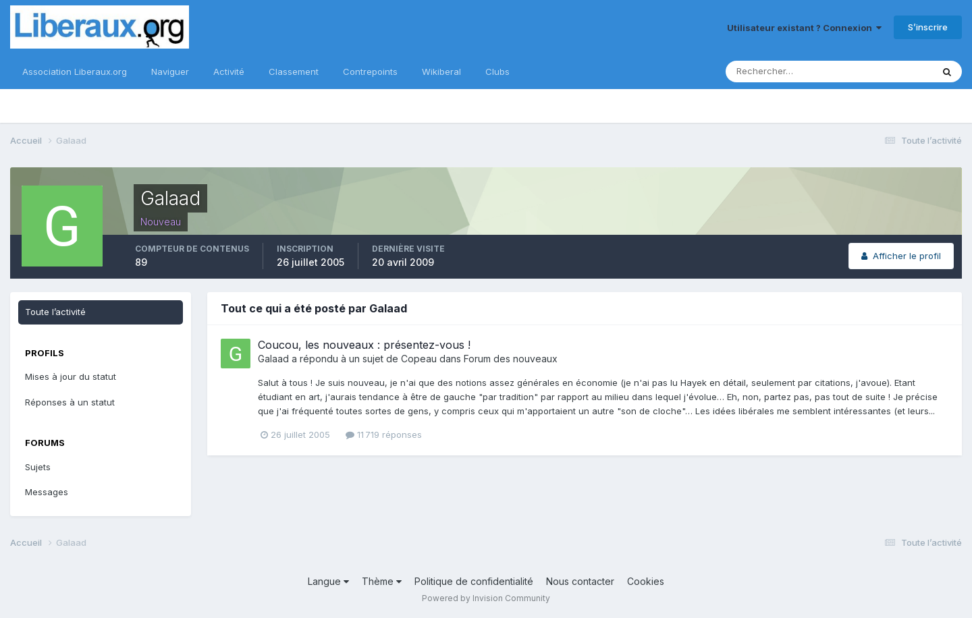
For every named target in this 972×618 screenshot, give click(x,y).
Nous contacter (580, 581)
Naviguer (170, 71)
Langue (328, 581)
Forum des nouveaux (511, 358)
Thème (382, 581)
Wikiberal (441, 71)
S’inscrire (928, 27)
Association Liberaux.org (74, 71)
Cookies (645, 581)
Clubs (497, 71)
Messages (46, 491)
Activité (228, 71)
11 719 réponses (384, 434)
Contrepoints (370, 71)
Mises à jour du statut (70, 376)
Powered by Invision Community (486, 598)
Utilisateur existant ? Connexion (804, 27)
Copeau (419, 358)
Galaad (273, 358)
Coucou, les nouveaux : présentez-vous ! (364, 345)
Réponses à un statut (70, 402)
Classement (294, 71)
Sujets (38, 466)
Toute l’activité (55, 311)
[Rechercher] (785, 71)
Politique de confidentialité (473, 581)
